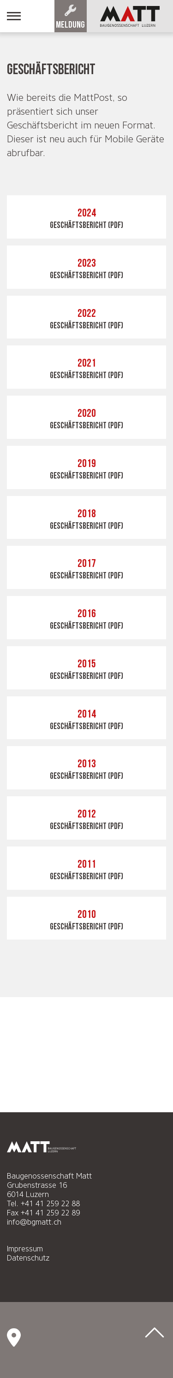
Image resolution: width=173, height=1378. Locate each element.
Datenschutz (28, 1258)
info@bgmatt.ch (34, 1222)
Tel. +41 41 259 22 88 (43, 1203)
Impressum (25, 1248)
